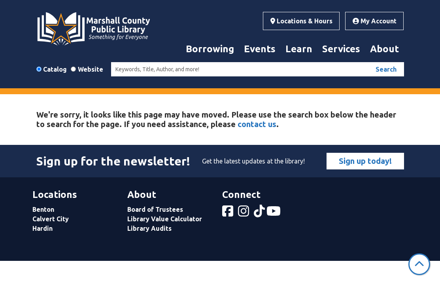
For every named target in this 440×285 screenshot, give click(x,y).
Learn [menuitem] (298, 49)
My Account (375, 21)
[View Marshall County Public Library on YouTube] (274, 213)
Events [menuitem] (260, 49)
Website (90, 69)
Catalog (55, 69)
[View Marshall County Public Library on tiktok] (260, 213)
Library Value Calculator (164, 218)
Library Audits (149, 228)
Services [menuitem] (341, 49)
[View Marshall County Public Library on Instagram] (244, 213)
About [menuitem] (384, 49)
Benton (43, 209)
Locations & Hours (301, 21)
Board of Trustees (155, 209)
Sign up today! (365, 160)
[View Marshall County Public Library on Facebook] (228, 213)
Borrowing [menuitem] (210, 49)
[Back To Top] (419, 264)
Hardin (42, 228)
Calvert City (50, 218)
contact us (257, 124)
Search (386, 69)
